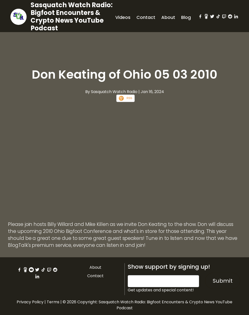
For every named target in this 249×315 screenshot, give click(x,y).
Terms (53, 302)
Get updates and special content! (161, 290)
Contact (145, 17)
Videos (122, 17)
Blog (186, 17)
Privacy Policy (30, 302)
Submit (223, 281)
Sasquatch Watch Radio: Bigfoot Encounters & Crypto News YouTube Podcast (72, 16)
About (168, 17)
